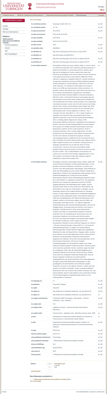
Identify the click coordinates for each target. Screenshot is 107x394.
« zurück (101, 15)
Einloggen (101, 6)
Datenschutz (100, 392)
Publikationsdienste (8, 15)
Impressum (93, 392)
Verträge (5, 29)
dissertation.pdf (59, 363)
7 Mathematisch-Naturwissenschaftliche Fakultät (59, 15)
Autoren (7, 48)
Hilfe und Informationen (10, 32)
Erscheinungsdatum (11, 45)
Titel (6, 51)
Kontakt (5, 26)
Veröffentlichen (13, 20)
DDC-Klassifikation (11, 54)
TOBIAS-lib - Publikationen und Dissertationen (30, 15)
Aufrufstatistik (36, 371)
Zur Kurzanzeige (35, 19)
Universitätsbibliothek (82, 392)
